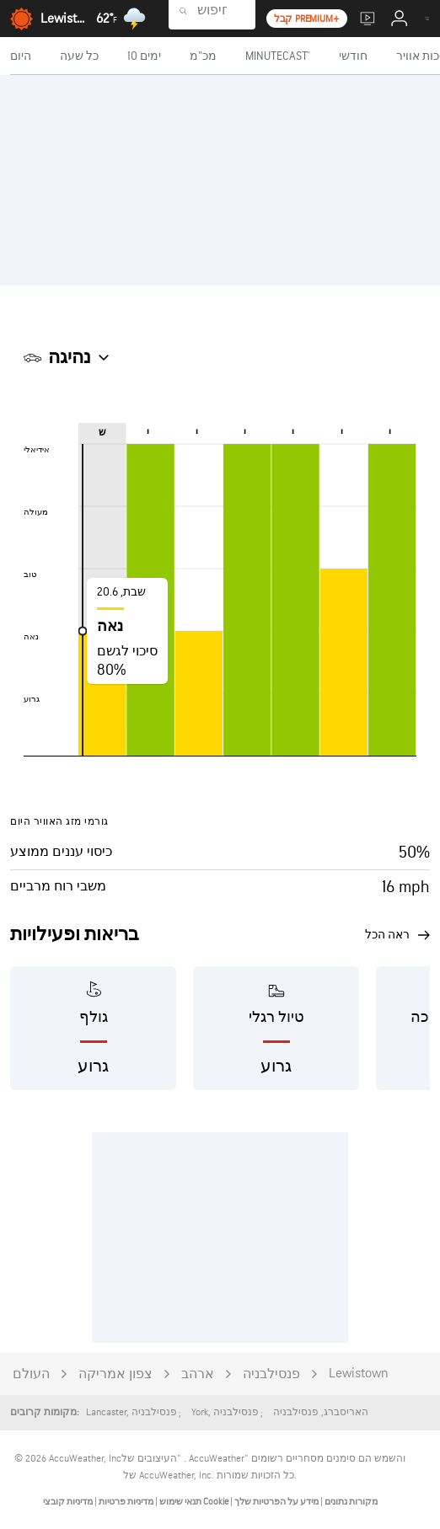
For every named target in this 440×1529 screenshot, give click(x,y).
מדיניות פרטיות (125, 1501)
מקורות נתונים (351, 1501)
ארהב (197, 1374)
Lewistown (359, 1374)
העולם (31, 1374)
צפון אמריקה (115, 1374)
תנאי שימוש (179, 1501)
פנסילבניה (271, 1374)
